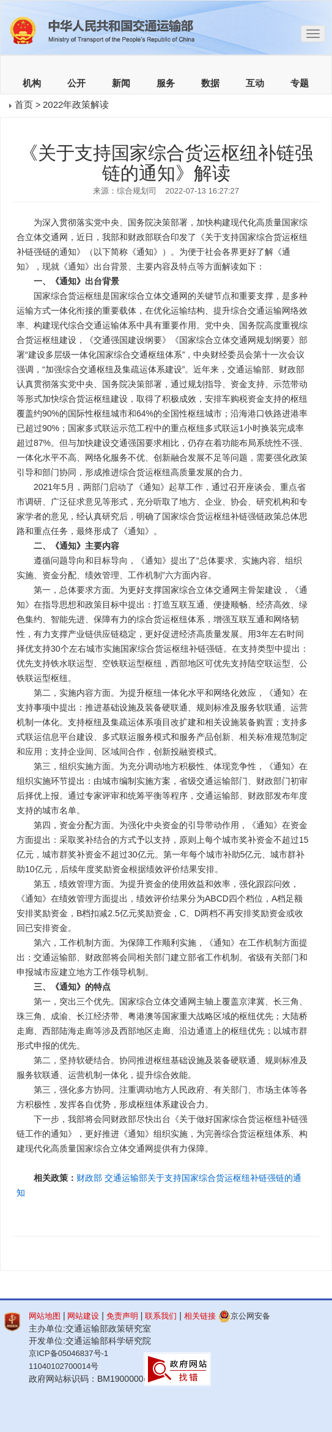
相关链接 (200, 1316)
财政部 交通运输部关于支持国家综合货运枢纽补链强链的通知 (159, 1185)
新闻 (121, 83)
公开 (76, 83)
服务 (166, 83)
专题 (299, 83)
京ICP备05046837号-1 (68, 1353)
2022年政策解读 (76, 104)
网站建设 (83, 1316)
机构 (32, 83)
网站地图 (45, 1316)
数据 (210, 83)
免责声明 (122, 1316)
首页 (24, 104)
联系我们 (161, 1316)
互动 (255, 83)
